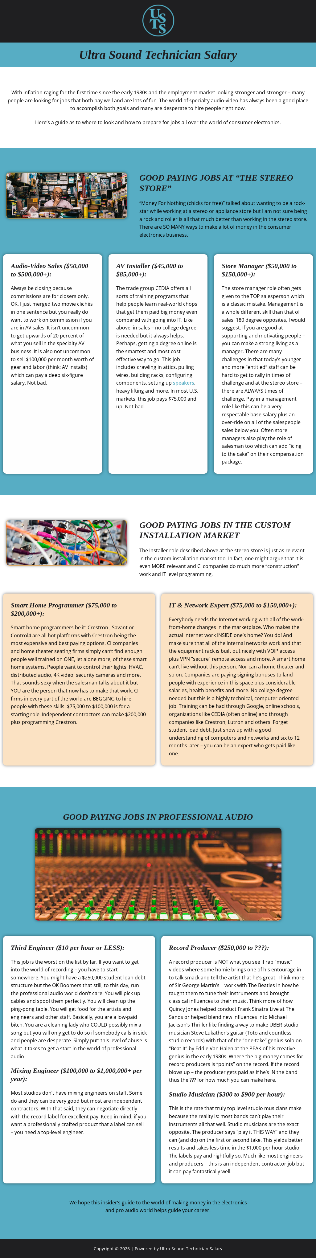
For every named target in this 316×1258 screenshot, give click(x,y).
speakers (183, 382)
